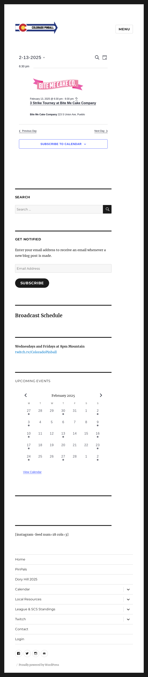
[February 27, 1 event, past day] (63, 460)
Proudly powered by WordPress (39, 665)
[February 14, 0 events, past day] (75, 437)
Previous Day (27, 131)
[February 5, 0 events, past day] (51, 425)
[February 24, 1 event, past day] (28, 460)
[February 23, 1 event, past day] (97, 448)
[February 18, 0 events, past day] (40, 448)
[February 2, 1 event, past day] (97, 414)
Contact (21, 629)
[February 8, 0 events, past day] (86, 425)
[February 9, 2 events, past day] (97, 425)
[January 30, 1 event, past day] (63, 414)
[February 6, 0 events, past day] (63, 425)
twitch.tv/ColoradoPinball (36, 352)
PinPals (21, 569)
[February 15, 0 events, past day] (86, 437)
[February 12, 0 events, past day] (51, 437)
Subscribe (32, 283)
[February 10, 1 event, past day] (28, 437)
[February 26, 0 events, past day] (51, 460)
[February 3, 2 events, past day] (28, 425)
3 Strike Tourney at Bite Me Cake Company (63, 103)
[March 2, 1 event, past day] (97, 460)
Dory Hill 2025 (26, 579)
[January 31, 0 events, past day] (75, 414)
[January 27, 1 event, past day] (28, 414)
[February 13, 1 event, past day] (63, 437)
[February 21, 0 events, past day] (75, 448)
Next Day (100, 131)
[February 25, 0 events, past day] (40, 460)
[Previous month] (25, 395)
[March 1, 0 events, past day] (86, 460)
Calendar (22, 589)
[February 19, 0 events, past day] (51, 448)
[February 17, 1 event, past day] (28, 448)
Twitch (20, 619)
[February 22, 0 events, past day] (86, 448)
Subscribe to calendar (61, 144)
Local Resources (28, 599)
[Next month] (101, 395)
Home (20, 559)
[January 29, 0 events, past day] (51, 414)
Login (19, 639)
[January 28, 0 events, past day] (40, 414)
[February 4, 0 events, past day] (40, 425)
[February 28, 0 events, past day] (75, 460)
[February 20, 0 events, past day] (63, 448)
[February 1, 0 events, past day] (86, 414)
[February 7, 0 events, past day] (75, 425)
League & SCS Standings (35, 609)
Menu (124, 29)
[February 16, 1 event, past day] (97, 437)
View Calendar (32, 472)
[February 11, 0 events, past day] (40, 437)
